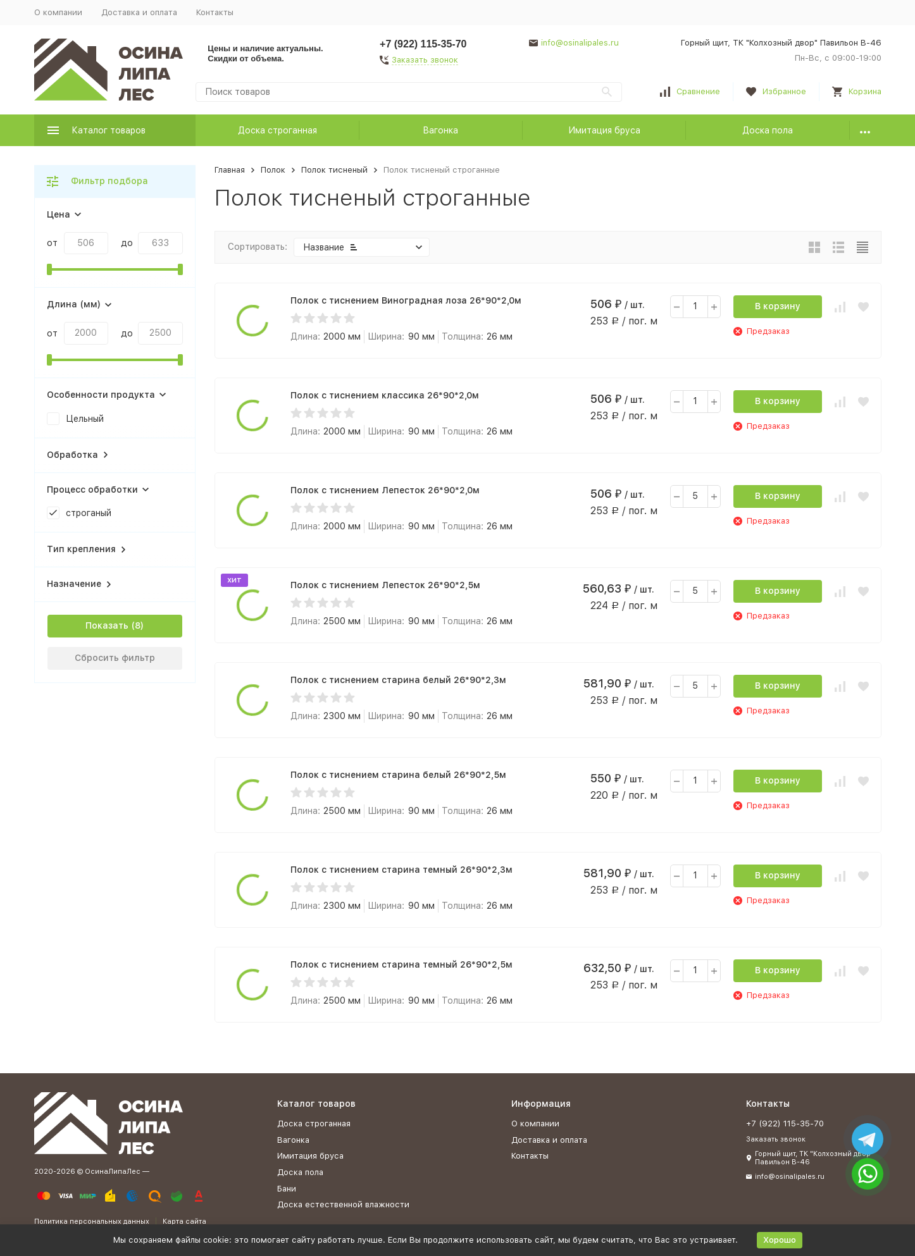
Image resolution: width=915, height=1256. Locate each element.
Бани (286, 1188)
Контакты (214, 12)
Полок (273, 170)
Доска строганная (277, 130)
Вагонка (440, 130)
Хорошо (779, 1240)
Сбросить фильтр (115, 658)
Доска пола (767, 130)
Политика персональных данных (91, 1221)
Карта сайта (184, 1221)
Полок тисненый (334, 170)
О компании (58, 12)
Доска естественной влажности (343, 1204)
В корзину (777, 306)
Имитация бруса (604, 130)
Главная (230, 170)
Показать (106, 625)
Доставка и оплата (139, 12)
